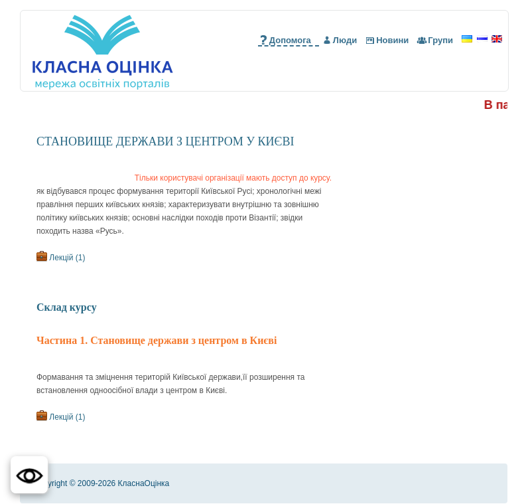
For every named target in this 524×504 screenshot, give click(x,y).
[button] (29, 474)
